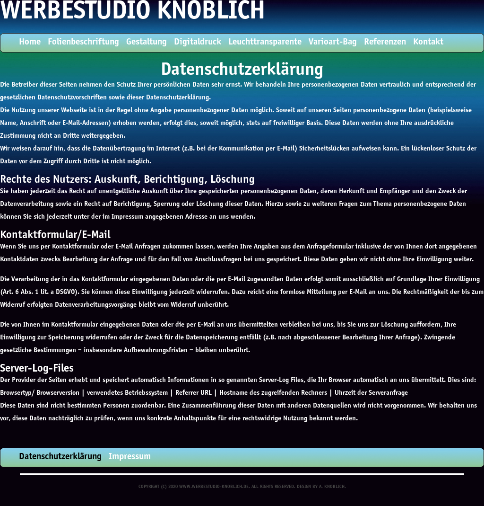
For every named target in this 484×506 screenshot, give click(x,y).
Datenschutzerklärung (60, 457)
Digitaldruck (197, 42)
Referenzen (385, 42)
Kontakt (428, 42)
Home (30, 42)
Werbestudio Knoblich (132, 12)
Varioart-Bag (333, 42)
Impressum (130, 457)
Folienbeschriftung (83, 42)
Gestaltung (146, 42)
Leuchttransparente (265, 42)
